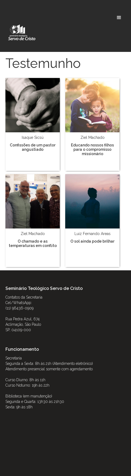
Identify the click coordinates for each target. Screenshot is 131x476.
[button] (119, 18)
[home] (20, 32)
